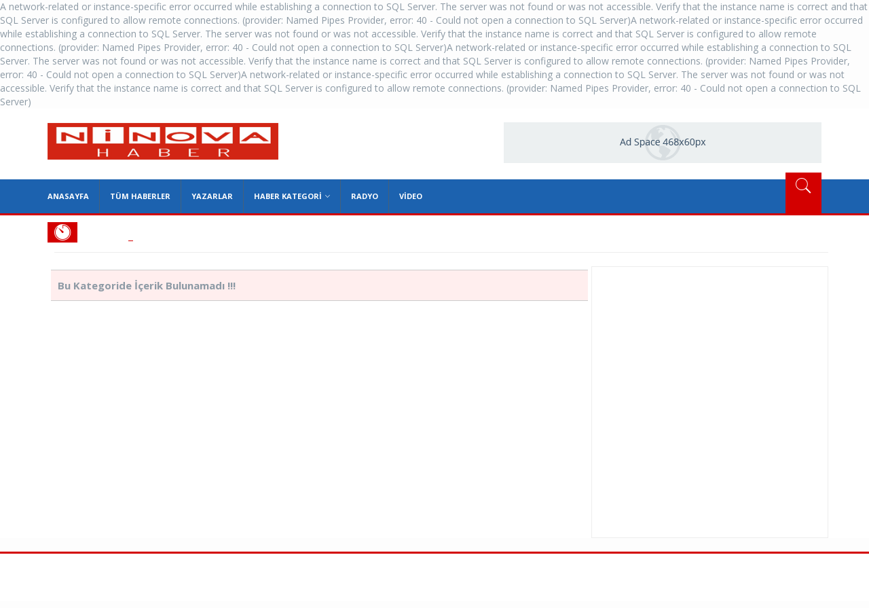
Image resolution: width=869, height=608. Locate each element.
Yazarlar (212, 196)
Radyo (364, 196)
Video (410, 196)
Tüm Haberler (140, 196)
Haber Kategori (292, 196)
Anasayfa (68, 196)
